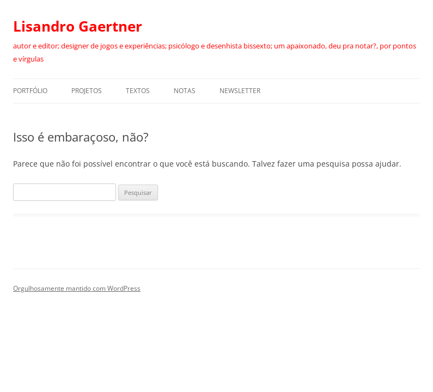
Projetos (86, 90)
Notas (185, 90)
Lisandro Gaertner (77, 26)
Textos (138, 90)
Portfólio (30, 90)
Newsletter (239, 90)
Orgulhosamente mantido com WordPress (77, 288)
